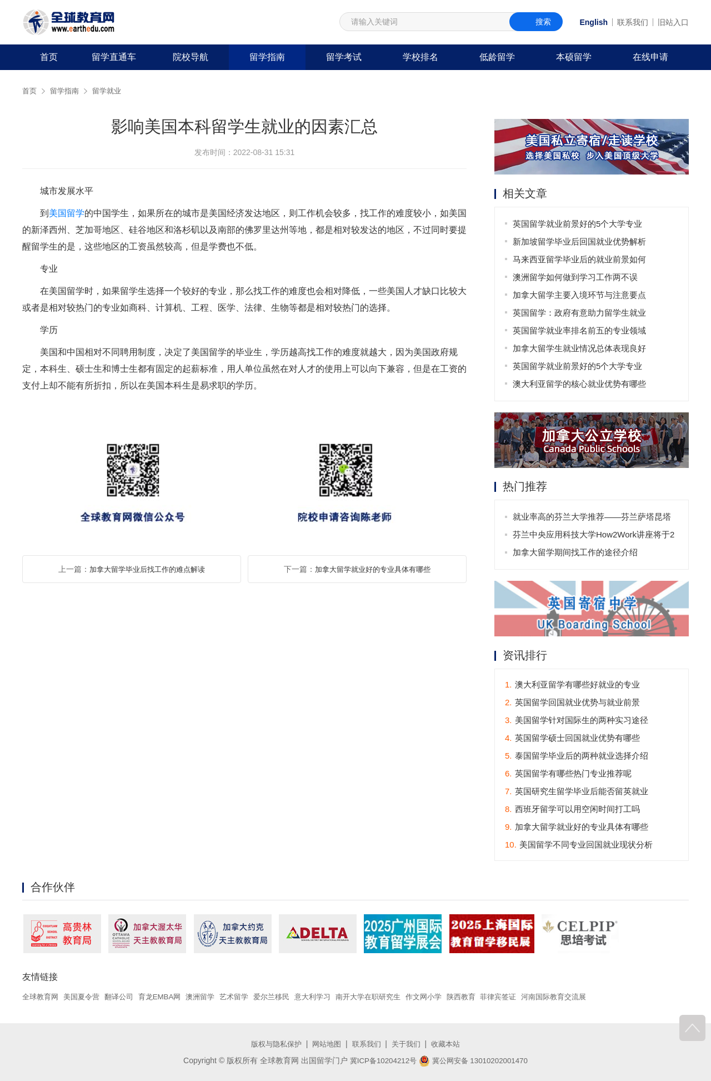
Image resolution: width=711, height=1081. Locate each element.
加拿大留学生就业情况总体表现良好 (580, 348)
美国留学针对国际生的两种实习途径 (576, 720)
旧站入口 (673, 22)
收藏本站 (450, 1043)
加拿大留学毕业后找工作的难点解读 (147, 569)
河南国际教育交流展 (589, 997)
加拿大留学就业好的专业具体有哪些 (373, 569)
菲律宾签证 (529, 997)
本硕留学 (574, 57)
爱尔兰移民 (287, 997)
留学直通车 (114, 57)
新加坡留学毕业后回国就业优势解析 (580, 241)
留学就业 (111, 90)
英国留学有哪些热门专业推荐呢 (568, 774)
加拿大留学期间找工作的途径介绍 (575, 552)
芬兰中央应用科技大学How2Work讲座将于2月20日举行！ (594, 537)
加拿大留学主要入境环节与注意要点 (580, 295)
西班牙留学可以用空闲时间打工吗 (572, 809)
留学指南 (267, 57)
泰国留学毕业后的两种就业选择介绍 (576, 756)
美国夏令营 (85, 997)
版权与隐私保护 (272, 1043)
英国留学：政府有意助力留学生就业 (580, 312)
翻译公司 (125, 997)
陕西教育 (490, 997)
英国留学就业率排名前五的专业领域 (580, 330)
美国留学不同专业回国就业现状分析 (579, 845)
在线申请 (650, 57)
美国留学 (66, 213)
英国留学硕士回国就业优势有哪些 (572, 738)
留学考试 (344, 57)
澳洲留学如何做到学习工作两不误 (575, 277)
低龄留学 (497, 57)
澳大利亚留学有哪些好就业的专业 (572, 685)
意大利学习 (331, 997)
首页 (49, 57)
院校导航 (190, 57)
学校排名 (420, 57)
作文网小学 (450, 997)
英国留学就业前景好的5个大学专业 (578, 223)
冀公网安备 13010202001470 (475, 1060)
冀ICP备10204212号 (380, 1060)
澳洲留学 (211, 997)
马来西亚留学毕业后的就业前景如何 (580, 259)
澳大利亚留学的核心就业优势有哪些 (580, 383)
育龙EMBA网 (169, 997)
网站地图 (325, 1043)
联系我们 (632, 22)
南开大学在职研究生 (391, 997)
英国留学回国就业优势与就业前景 (572, 703)
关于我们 (408, 1043)
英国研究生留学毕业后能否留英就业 (576, 791)
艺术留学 (247, 997)
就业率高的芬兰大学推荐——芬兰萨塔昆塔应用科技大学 (592, 519)
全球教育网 (41, 997)
